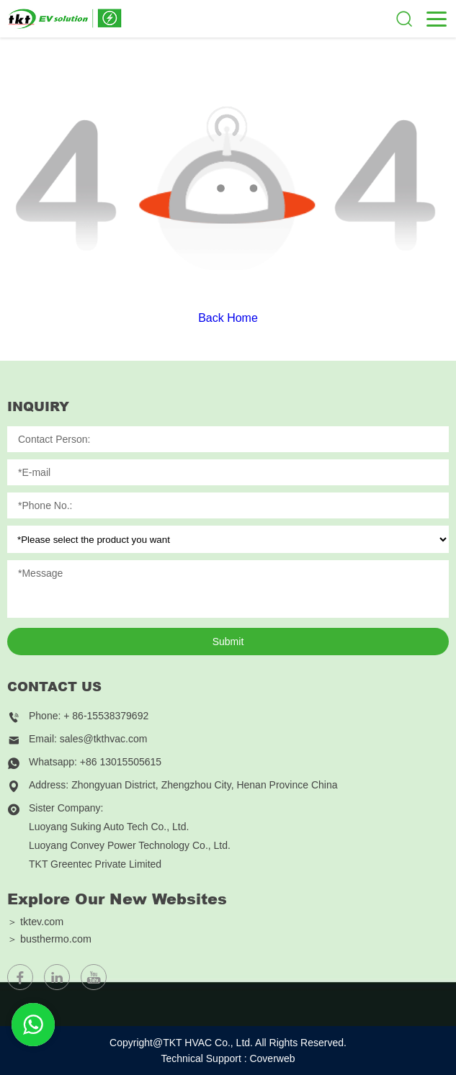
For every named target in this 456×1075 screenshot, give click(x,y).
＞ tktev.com (35, 921)
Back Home (228, 318)
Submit (228, 641)
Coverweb (272, 1058)
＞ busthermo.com (49, 939)
